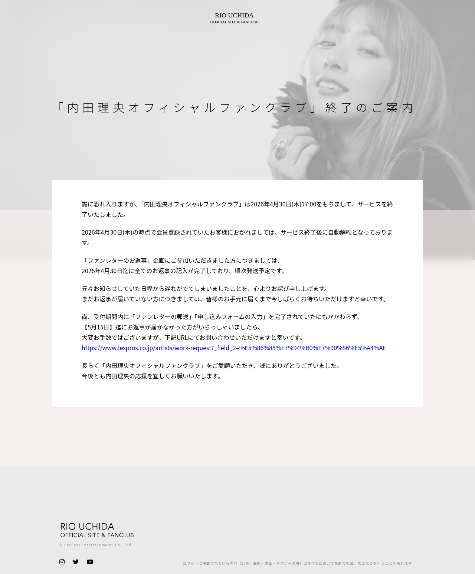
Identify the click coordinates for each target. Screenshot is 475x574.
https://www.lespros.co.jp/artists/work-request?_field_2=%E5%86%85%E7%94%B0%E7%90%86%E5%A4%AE (234, 347)
